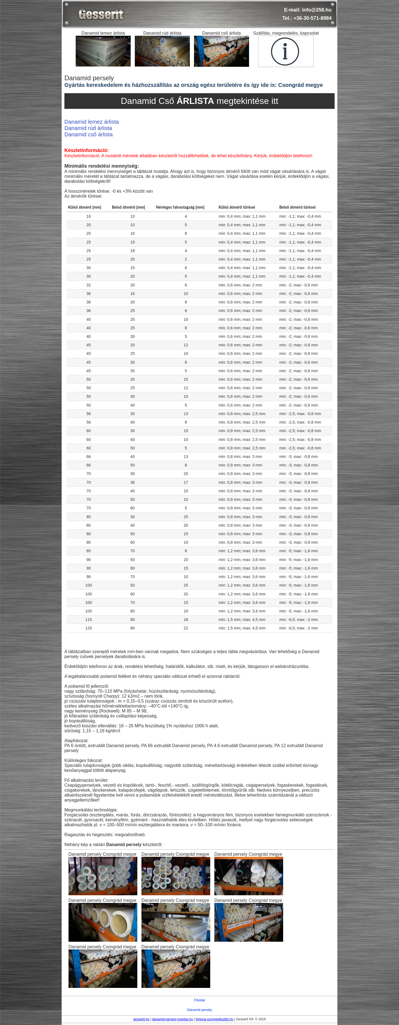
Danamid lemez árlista (91, 122)
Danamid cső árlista (88, 134)
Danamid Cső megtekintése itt (199, 101)
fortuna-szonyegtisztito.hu (214, 1019)
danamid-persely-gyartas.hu (172, 1019)
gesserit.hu (141, 1019)
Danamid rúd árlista (88, 128)
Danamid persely (199, 1010)
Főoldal (199, 1000)
